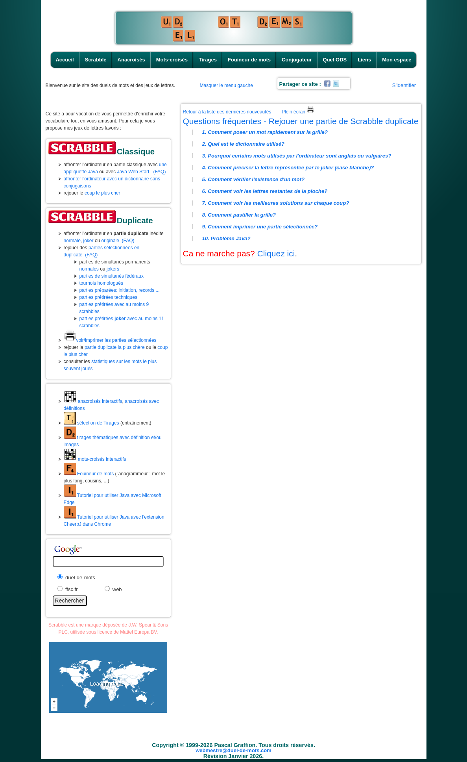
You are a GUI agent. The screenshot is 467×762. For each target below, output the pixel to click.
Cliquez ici (276, 253)
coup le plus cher (102, 193)
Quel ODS (335, 60)
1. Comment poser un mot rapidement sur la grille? (265, 132)
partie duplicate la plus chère (115, 347)
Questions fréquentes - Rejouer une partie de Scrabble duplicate (301, 121)
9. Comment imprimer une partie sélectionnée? (260, 227)
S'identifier (404, 85)
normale (72, 240)
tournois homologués (101, 283)
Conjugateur (297, 60)
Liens (364, 60)
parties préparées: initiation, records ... (119, 290)
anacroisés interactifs (93, 401)
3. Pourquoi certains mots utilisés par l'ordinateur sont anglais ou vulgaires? (296, 156)
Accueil (64, 60)
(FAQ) (159, 171)
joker (88, 240)
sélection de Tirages (91, 423)
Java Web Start (133, 171)
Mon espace (396, 60)
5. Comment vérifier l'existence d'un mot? (253, 179)
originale (110, 240)
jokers (113, 269)
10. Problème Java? (226, 238)
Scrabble (96, 60)
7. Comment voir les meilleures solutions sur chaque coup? (275, 203)
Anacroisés (131, 60)
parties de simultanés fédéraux (111, 276)
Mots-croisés (172, 60)
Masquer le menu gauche (226, 85)
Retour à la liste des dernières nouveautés (227, 112)
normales (89, 269)
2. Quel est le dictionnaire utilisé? (243, 144)
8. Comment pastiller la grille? (239, 215)
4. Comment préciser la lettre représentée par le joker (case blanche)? (288, 168)
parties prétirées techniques (108, 297)
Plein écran (298, 112)
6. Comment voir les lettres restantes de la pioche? (265, 191)
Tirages (208, 60)
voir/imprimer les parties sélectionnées (110, 340)
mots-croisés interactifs (95, 459)
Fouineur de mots (249, 60)
